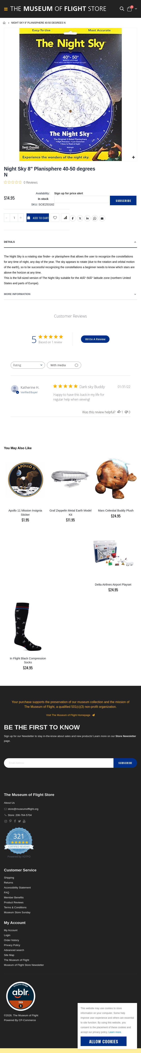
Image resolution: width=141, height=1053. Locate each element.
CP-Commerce (27, 1020)
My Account (10, 930)
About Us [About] (9, 802)
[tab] (70, 242)
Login (7, 935)
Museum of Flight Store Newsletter (24, 964)
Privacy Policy (12, 945)
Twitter (80, 218)
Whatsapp (95, 218)
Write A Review (95, 339)
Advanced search (14, 950)
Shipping (9, 877)
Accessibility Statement (17, 887)
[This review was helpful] (119, 412)
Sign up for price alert (68, 193)
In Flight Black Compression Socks (28, 660)
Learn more (115, 1032)
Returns (8, 882)
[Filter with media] (64, 365)
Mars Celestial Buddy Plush (116, 510)
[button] (133, 157)
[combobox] (28, 365)
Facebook (73, 218)
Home (4, 23)
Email (102, 218)
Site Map (9, 955)
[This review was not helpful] (126, 412)
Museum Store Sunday (17, 912)
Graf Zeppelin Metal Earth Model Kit (70, 512)
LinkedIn (87, 218)
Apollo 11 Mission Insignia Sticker (25, 512)
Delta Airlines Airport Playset (113, 584)
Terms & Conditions (15, 907)
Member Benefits (14, 897)
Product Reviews (14, 902)
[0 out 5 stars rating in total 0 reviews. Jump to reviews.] (21, 182)
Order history (11, 940)
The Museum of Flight (16, 960)
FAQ (6, 892)
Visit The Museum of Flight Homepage (70, 715)
